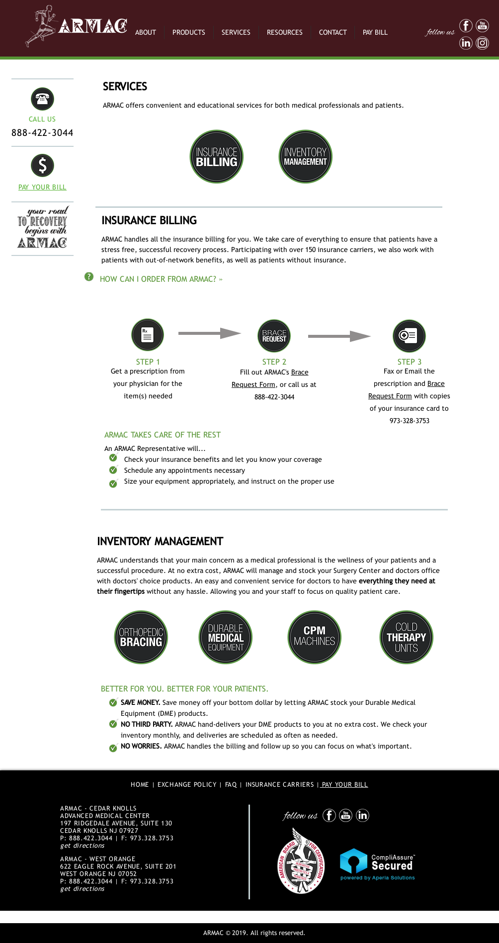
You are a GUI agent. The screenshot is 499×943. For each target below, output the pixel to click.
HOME (140, 784)
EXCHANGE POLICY (187, 784)
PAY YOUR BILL (344, 784)
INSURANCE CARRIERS (280, 784)
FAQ (231, 784)
